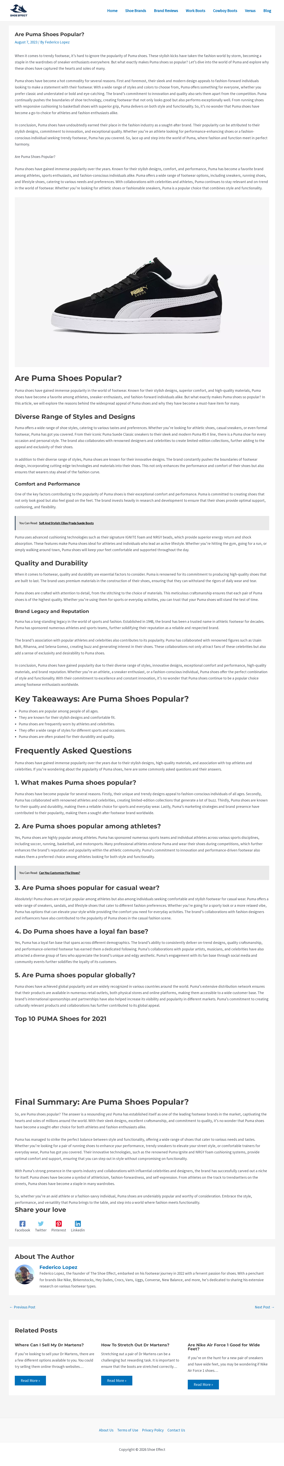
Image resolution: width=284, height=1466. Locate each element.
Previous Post (22, 1307)
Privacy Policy (153, 1430)
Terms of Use (127, 1430)
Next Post (265, 1307)
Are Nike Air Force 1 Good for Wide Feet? (224, 1347)
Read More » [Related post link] (30, 1380)
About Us (106, 1430)
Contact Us (176, 1430)
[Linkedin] (78, 1226)
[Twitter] (41, 1226)
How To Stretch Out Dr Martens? (135, 1345)
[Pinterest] (58, 1226)
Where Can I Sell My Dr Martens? (49, 1345)
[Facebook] (22, 1226)
